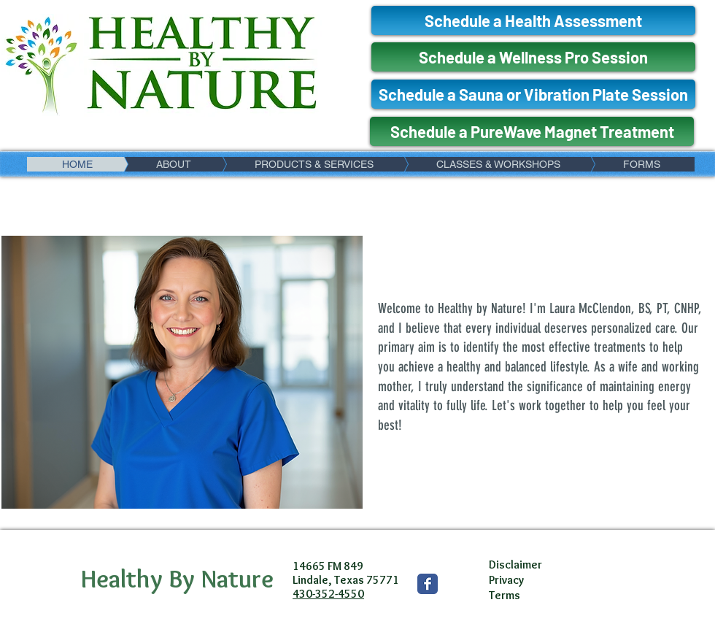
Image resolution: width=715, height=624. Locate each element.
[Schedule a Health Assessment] (533, 20)
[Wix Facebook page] (427, 584)
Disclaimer (515, 564)
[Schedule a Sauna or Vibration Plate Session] (533, 94)
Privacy (506, 580)
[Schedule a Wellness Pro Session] (533, 57)
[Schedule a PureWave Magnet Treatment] (532, 131)
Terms (504, 595)
